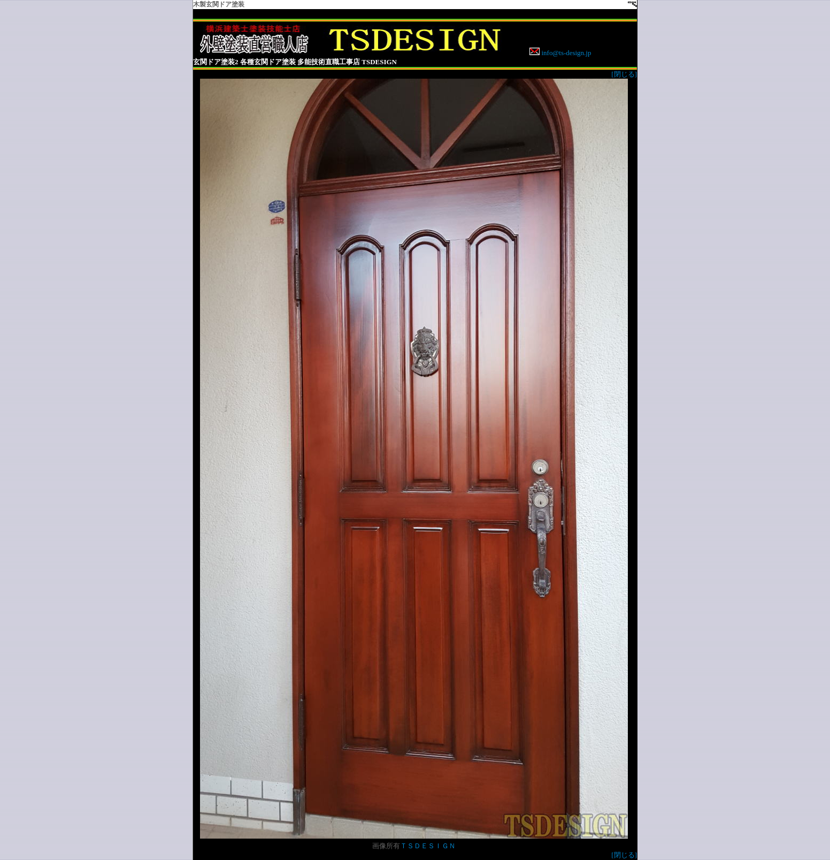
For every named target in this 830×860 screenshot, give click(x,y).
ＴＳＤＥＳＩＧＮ (428, 846)
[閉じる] (624, 74)
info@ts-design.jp (565, 53)
